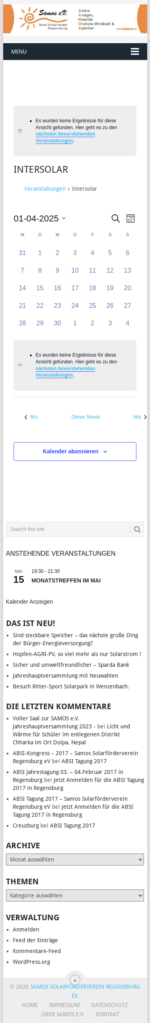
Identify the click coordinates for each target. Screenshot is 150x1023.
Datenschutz (109, 1005)
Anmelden (26, 929)
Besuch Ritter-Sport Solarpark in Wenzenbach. (71, 686)
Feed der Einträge (35, 940)
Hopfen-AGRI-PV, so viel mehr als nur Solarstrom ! (77, 654)
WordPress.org (31, 962)
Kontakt (107, 1014)
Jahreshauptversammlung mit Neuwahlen (65, 675)
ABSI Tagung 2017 (84, 761)
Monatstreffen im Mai (66, 580)
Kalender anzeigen (29, 601)
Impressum (64, 1005)
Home (30, 1005)
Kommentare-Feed (37, 951)
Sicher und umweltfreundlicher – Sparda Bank (71, 665)
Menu (19, 51)
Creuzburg (26, 825)
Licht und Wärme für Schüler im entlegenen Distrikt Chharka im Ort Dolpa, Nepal (71, 734)
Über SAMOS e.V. (62, 1014)
